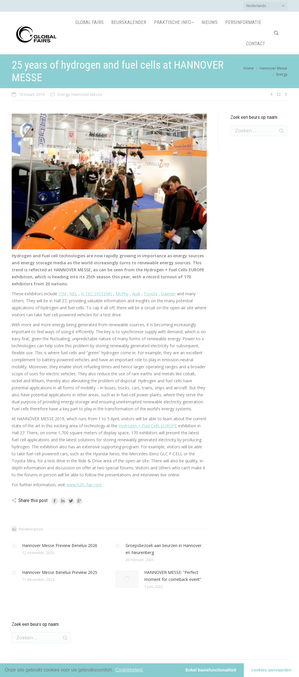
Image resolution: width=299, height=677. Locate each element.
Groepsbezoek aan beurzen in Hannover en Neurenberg (163, 549)
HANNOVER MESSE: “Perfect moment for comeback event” (172, 576)
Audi (136, 293)
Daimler (168, 293)
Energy (281, 74)
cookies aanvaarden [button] (271, 670)
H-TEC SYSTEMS (96, 293)
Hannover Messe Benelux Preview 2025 (59, 572)
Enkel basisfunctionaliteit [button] (210, 670)
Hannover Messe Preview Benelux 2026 (59, 545)
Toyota (150, 293)
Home (249, 68)
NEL (73, 293)
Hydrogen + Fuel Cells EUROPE (148, 425)
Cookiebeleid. (129, 669)
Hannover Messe (273, 68)
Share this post (33, 500)
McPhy (122, 293)
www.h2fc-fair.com (84, 484)
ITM (62, 293)
